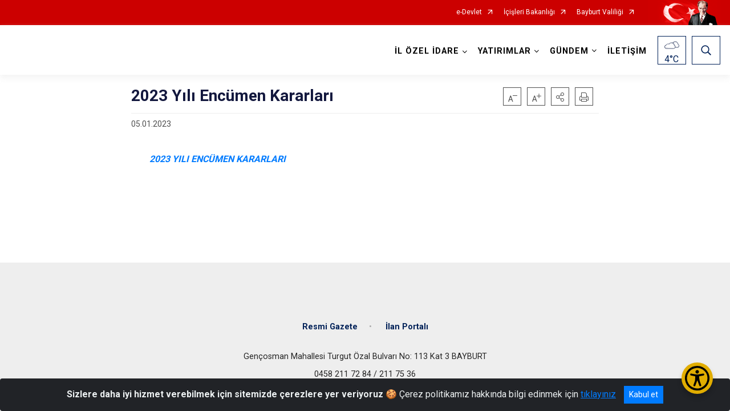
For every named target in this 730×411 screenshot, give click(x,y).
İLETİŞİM (627, 51)
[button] (560, 96)
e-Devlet (469, 12)
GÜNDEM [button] (569, 51)
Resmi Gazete (330, 327)
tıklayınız (598, 394)
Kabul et (643, 394)
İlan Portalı (407, 327)
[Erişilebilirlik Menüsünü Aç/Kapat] (697, 378)
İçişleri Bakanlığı (529, 12)
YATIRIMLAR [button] (504, 51)
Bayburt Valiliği (600, 12)
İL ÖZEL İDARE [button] (427, 51)
